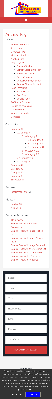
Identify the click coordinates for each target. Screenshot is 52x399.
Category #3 (17, 169)
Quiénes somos (18, 109)
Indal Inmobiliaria (26, 8)
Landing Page (23, 98)
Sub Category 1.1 (25, 132)
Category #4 (17, 172)
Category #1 (17, 129)
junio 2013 (16, 207)
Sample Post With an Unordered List (28, 249)
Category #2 (17, 165)
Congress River (18, 51)
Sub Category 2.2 (30, 150)
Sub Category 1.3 (25, 161)
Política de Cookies (20, 102)
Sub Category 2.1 (30, 136)
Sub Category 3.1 (36, 140)
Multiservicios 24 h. (20, 55)
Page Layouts (17, 62)
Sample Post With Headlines (24, 259)
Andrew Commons (20, 44)
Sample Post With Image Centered (28, 245)
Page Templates (19, 88)
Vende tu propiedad (20, 113)
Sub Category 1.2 (25, 158)
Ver (29, 389)
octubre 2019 (17, 204)
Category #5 (17, 176)
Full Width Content (25, 73)
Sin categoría (17, 179)
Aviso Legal (16, 48)
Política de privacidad (21, 106)
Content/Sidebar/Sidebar (29, 70)
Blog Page (22, 95)
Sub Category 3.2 (36, 143)
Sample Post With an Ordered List (27, 252)
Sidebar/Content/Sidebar (29, 80)
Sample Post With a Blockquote (26, 256)
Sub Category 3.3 (36, 147)
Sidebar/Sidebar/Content (29, 84)
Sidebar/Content (24, 77)
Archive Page (23, 91)
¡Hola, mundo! (17, 220)
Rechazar (17, 394)
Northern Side (17, 59)
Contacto (15, 117)
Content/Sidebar (24, 66)
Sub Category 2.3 (30, 154)
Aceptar (33, 394)
